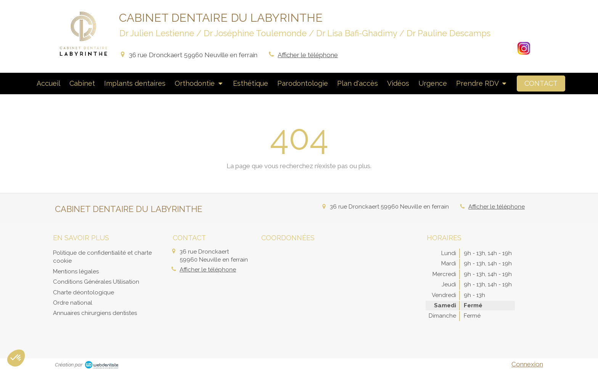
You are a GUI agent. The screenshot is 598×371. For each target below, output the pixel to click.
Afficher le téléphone (308, 55)
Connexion (527, 364)
